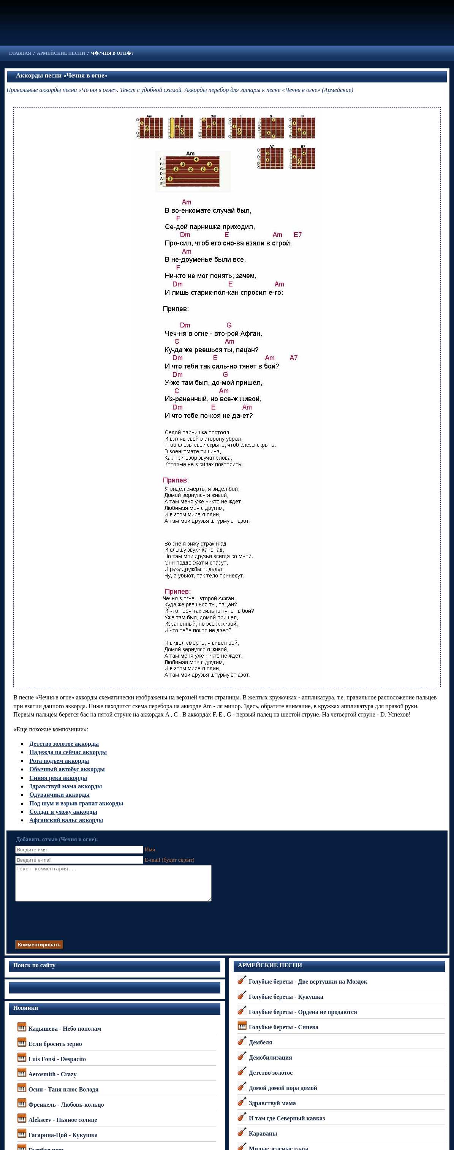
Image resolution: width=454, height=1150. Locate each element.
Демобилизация (270, 1064)
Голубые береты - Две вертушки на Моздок (308, 988)
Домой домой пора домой (283, 1094)
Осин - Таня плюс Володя (63, 1096)
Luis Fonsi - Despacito (57, 1066)
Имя (149, 849)
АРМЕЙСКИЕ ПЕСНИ (61, 53)
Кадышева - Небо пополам (64, 1035)
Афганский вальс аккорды (66, 820)
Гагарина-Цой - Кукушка (63, 1142)
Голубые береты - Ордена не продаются (303, 1019)
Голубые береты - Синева (283, 1034)
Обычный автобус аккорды (66, 769)
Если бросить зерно (55, 1050)
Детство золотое (271, 1079)
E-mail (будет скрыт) (169, 860)
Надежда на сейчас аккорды (68, 752)
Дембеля (260, 1049)
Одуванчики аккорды (59, 794)
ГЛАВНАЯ (20, 53)
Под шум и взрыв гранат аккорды (76, 803)
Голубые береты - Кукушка (286, 1003)
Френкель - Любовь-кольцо (66, 1111)
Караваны (263, 1140)
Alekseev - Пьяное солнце (62, 1126)
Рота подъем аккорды (59, 761)
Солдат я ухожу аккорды (63, 811)
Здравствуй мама (272, 1110)
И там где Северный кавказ (287, 1125)
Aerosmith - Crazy (52, 1081)
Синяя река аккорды (58, 778)
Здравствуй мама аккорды (65, 786)
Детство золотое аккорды (64, 743)
